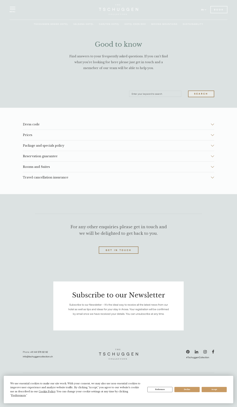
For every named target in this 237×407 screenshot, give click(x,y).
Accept (214, 389)
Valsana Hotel (83, 24)
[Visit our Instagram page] (205, 351)
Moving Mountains (164, 24)
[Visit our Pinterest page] (188, 351)
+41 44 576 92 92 (39, 352)
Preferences (160, 389)
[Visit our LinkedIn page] (196, 351)
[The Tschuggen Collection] (118, 9)
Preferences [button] (18, 395)
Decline (187, 389)
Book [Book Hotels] (219, 9)
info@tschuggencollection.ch (38, 356)
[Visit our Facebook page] (213, 352)
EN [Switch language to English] (203, 9)
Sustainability (193, 24)
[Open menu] (12, 10)
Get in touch (119, 250)
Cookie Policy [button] (47, 391)
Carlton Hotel (109, 24)
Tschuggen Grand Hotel (51, 24)
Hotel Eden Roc (135, 24)
